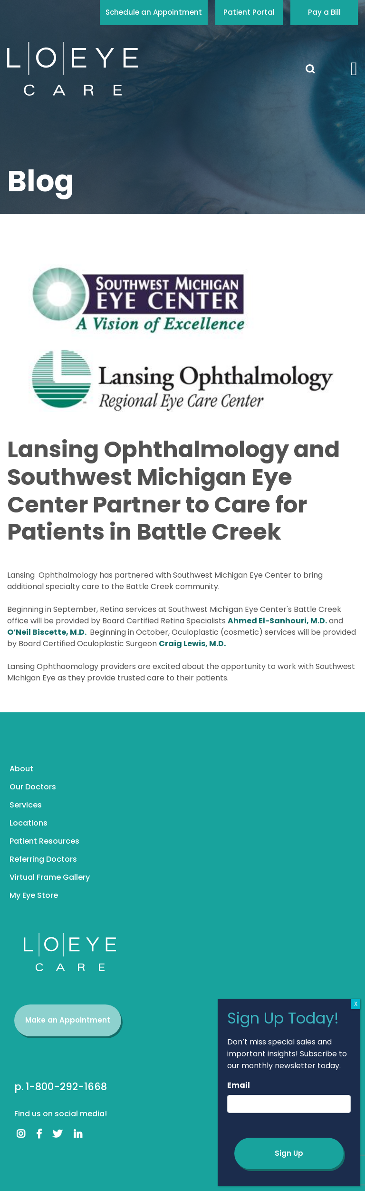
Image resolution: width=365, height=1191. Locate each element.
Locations (29, 822)
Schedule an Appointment (154, 12)
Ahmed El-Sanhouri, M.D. (277, 620)
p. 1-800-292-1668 (60, 1086)
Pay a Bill (324, 12)
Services (26, 804)
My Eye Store (34, 895)
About (21, 768)
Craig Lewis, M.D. (192, 643)
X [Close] (355, 1004)
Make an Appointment (67, 1020)
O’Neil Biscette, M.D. (47, 632)
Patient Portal (249, 12)
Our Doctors (33, 786)
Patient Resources (44, 841)
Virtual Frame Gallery (50, 877)
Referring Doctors (43, 859)
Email (238, 1085)
